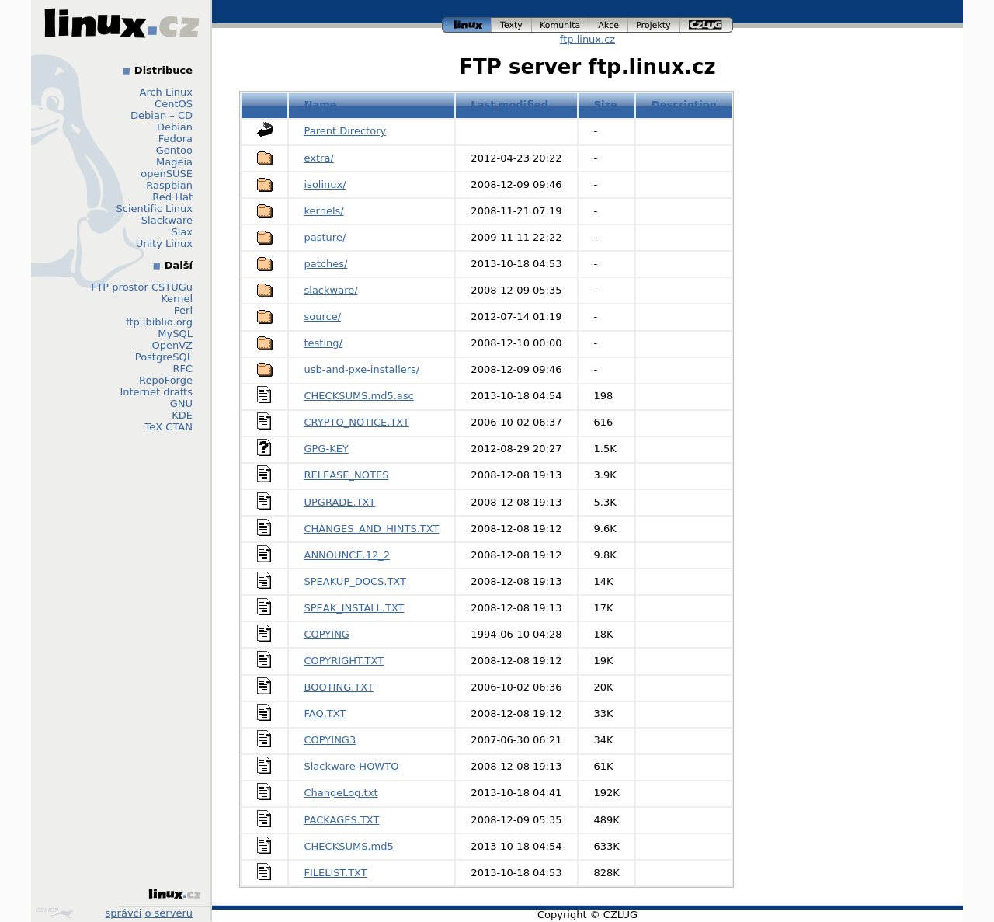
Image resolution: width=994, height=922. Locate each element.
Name (320, 104)
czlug (706, 25)
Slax (182, 232)
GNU (181, 403)
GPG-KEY (326, 448)
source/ (323, 316)
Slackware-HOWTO (351, 766)
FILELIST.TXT (335, 873)
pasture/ (325, 237)
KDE (182, 415)
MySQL (175, 333)
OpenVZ (172, 345)
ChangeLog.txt (341, 792)
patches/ (326, 264)
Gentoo (174, 150)
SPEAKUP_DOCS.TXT (355, 581)
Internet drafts (156, 392)
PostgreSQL (164, 357)
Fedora (175, 138)
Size (605, 104)
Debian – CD (161, 115)
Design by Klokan (54, 912)
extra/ (319, 158)
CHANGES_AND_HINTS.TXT (372, 528)
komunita (560, 25)
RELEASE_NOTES (346, 475)
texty (512, 25)
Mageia (174, 162)
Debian (175, 127)
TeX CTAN (169, 427)
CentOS (174, 104)
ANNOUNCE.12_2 (347, 555)
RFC (182, 368)
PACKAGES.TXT (342, 820)
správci (124, 913)
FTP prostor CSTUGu (142, 287)
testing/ (323, 343)
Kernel (177, 298)
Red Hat (172, 197)
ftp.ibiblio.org (159, 322)
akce (608, 25)
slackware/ (331, 290)
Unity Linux (164, 243)
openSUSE (167, 173)
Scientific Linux (154, 208)
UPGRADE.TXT (340, 502)
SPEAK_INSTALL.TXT (354, 608)
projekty (654, 25)
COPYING (326, 634)
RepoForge (166, 380)
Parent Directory (345, 131)
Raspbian (169, 185)
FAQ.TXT (325, 713)
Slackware (167, 220)
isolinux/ (325, 184)
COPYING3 (330, 740)
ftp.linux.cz (587, 39)
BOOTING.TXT (339, 687)
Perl (183, 310)
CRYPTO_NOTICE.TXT (356, 422)
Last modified (509, 104)
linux (467, 25)
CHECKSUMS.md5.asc (359, 396)
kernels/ (324, 211)
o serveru (169, 913)
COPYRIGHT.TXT (344, 660)
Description (684, 104)
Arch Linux (166, 92)
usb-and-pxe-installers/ (362, 369)
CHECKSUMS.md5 (349, 846)
